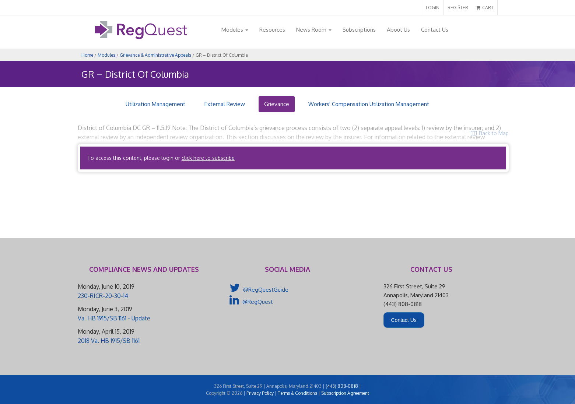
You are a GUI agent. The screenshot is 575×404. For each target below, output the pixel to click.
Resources (272, 29)
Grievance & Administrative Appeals (155, 55)
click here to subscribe (208, 158)
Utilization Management (155, 104)
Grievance (276, 104)
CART (485, 7)
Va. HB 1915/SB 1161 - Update (114, 318)
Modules (234, 29)
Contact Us (434, 29)
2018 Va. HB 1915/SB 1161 (109, 340)
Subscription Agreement (345, 393)
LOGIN (432, 7)
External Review (224, 104)
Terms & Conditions (297, 393)
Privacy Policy (260, 393)
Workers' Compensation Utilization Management (368, 104)
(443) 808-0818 (342, 386)
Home (87, 55)
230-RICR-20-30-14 (103, 295)
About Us (398, 29)
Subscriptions (359, 29)
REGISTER (458, 7)
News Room (314, 29)
